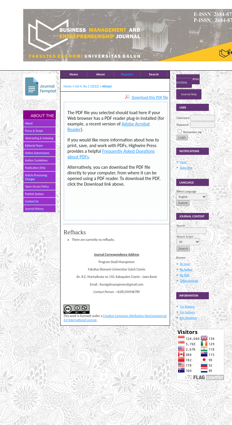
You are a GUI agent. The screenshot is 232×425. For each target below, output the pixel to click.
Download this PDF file (150, 97)
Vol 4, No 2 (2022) (87, 86)
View (183, 162)
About (100, 74)
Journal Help (189, 94)
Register (127, 74)
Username (183, 118)
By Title (184, 275)
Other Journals (189, 281)
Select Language (186, 191)
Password (182, 125)
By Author (186, 269)
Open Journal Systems (188, 81)
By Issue (185, 264)
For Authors (187, 312)
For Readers (187, 306)
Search (154, 74)
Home (74, 74)
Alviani (107, 86)
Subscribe (186, 168)
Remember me (192, 132)
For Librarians (188, 318)
